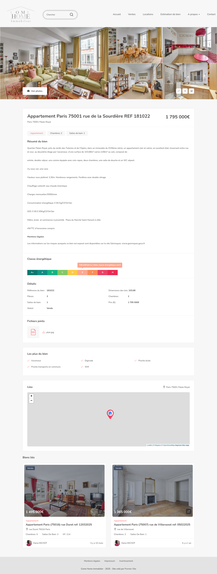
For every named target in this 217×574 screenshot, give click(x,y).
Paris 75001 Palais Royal (39, 121)
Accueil (117, 14)
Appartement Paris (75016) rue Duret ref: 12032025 (59, 524)
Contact (211, 14)
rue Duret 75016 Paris (39, 529)
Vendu (50, 308)
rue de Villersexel (125, 529)
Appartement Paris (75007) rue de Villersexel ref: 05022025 (152, 524)
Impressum (109, 561)
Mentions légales (92, 561)
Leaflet (149, 445)
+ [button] (31, 396)
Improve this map (182, 445)
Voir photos (34, 91)
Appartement (36, 133)
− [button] (31, 401)
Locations (148, 14)
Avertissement (126, 561)
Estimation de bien (170, 14)
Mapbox (158, 445)
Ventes (131, 14)
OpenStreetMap (169, 445)
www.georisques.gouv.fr (133, 243)
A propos (194, 14)
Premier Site (130, 568)
